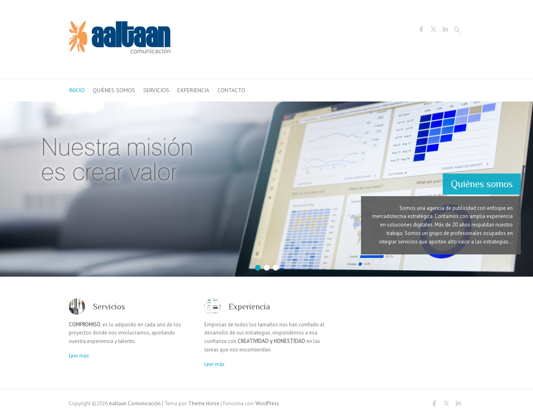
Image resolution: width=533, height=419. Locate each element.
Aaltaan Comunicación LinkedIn (446, 31)
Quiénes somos (114, 90)
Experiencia (193, 90)
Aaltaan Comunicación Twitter (433, 31)
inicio (77, 90)
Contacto (231, 90)
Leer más (79, 355)
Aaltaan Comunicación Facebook (421, 31)
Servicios (156, 90)
